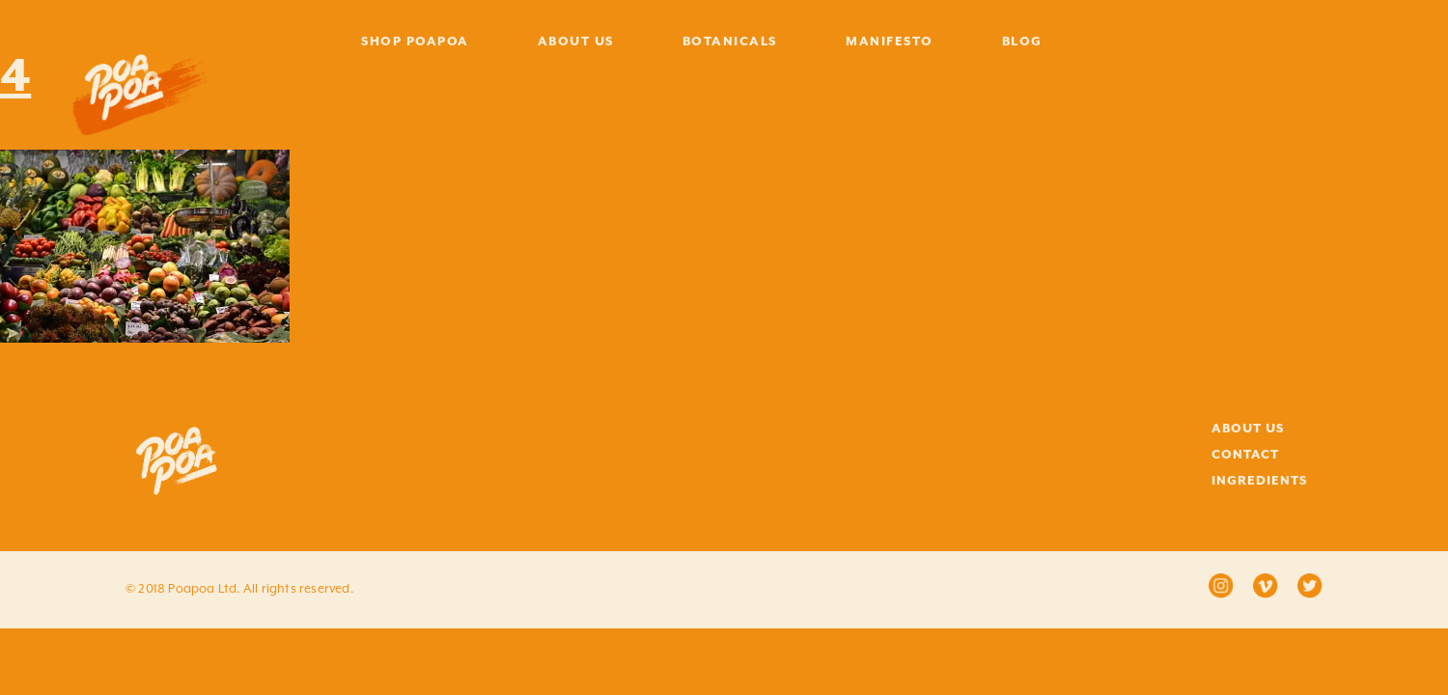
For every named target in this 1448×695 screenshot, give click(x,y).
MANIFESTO (889, 41)
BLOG (1022, 41)
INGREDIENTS (1259, 480)
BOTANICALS (729, 41)
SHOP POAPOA (415, 41)
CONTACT (1245, 454)
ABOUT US (576, 41)
